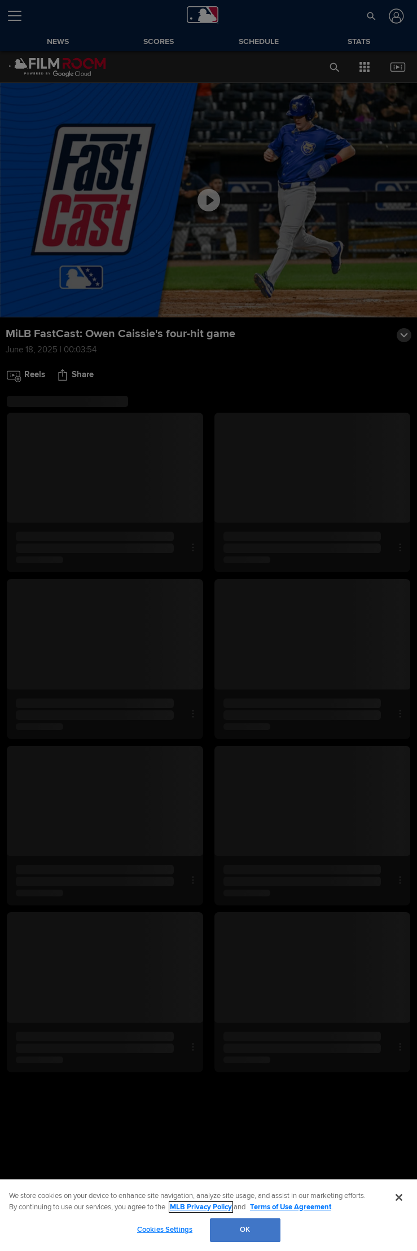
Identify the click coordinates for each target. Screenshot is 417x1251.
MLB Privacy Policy (201, 1207)
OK (245, 1229)
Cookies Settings (164, 1229)
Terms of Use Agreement (290, 1207)
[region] (208, 1215)
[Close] (399, 1197)
